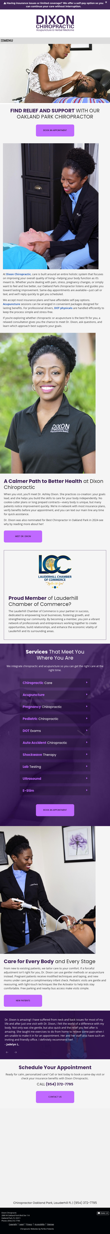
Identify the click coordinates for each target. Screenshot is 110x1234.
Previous (7, 1052)
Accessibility (40, 1224)
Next (15, 1052)
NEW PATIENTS (23, 1001)
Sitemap (50, 1224)
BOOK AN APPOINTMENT (55, 130)
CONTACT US (55, 1097)
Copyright (13, 1224)
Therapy (39, 754)
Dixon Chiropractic (18, 274)
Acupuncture (11, 304)
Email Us (103, 1213)
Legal (21, 1224)
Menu (7, 40)
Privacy (29, 1224)
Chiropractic (42, 707)
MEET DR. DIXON (23, 536)
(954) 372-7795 (14, 1221)
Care (37, 683)
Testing (32, 766)
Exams (32, 730)
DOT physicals (63, 308)
